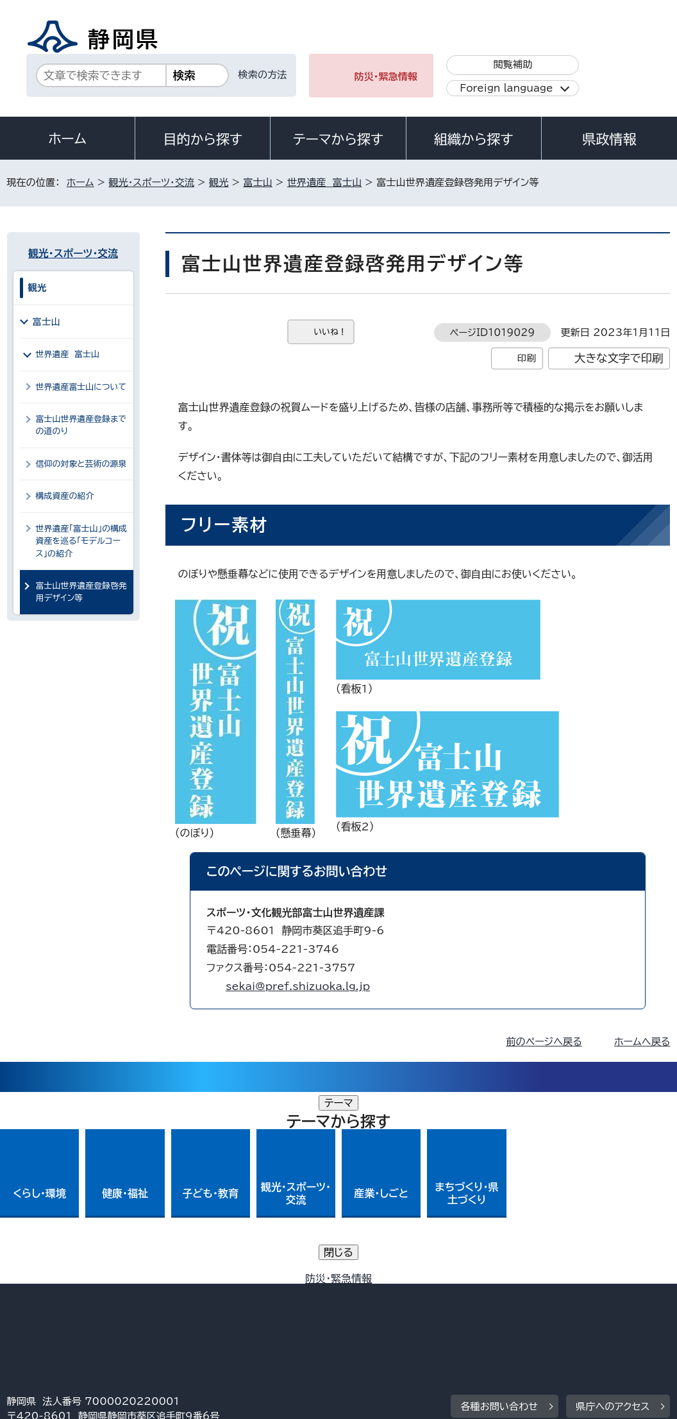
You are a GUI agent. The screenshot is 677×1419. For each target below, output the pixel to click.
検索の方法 (262, 75)
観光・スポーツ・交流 (151, 182)
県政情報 (609, 139)
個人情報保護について (210, 1294)
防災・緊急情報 (385, 76)
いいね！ (330, 332)
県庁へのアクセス (612, 1215)
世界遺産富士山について (81, 387)
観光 (218, 182)
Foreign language (506, 88)
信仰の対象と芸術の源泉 (81, 464)
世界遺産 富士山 (324, 182)
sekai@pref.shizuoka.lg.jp (298, 986)
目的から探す (202, 139)
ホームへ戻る (642, 1041)
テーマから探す (338, 139)
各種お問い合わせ (499, 1215)
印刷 (526, 358)
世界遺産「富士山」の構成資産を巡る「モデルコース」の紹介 (81, 541)
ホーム (67, 138)
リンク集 (35, 1309)
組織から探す (474, 139)
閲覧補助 (512, 64)
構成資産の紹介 (65, 496)
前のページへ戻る (544, 1041)
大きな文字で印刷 (619, 358)
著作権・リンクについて (67, 1294)
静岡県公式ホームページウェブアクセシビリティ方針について (434, 1294)
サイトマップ (125, 1309)
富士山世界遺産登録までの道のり (81, 425)
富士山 (257, 182)
